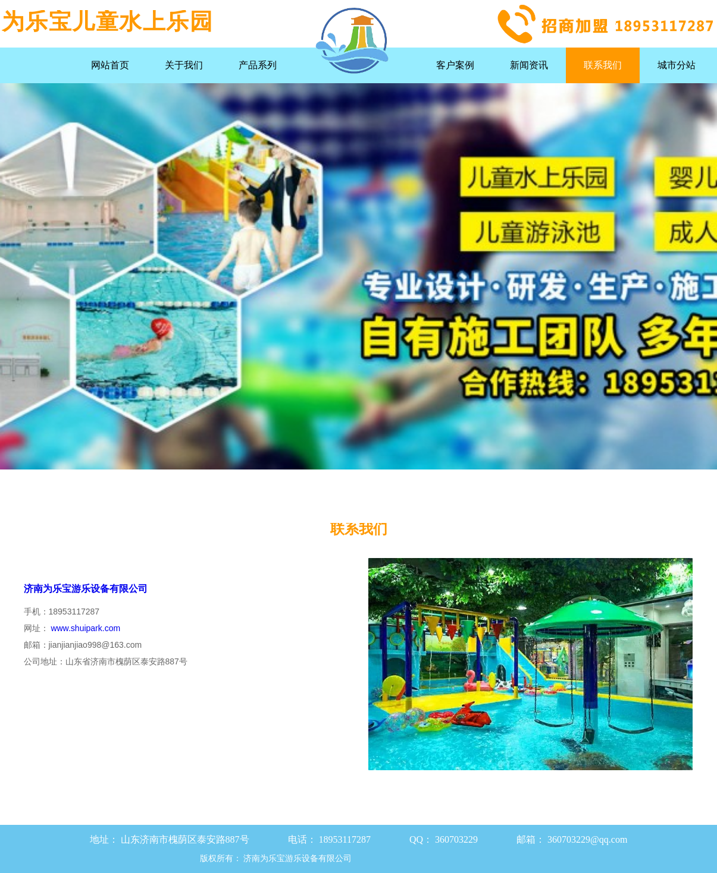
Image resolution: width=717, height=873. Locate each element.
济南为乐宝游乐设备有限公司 (86, 589)
